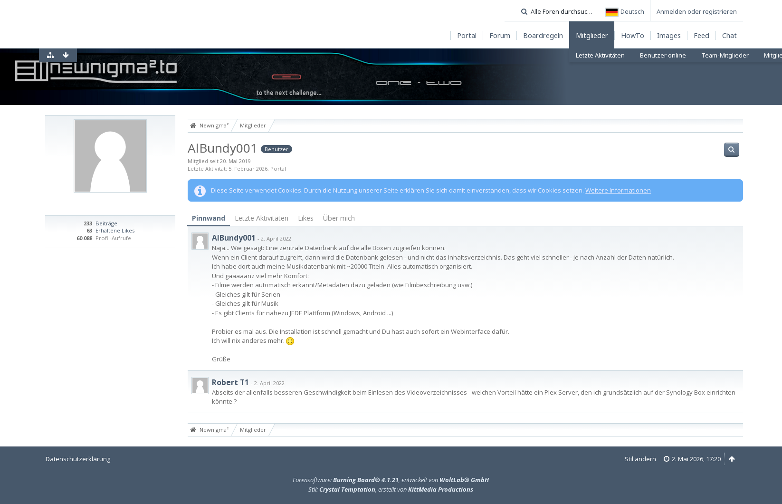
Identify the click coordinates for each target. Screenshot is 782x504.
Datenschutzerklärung (78, 459)
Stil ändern (640, 459)
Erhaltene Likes (114, 230)
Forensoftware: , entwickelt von (391, 479)
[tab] (208, 218)
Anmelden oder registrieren (697, 11)
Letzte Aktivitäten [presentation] (261, 218)
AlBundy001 (234, 238)
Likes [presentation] (306, 218)
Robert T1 (230, 382)
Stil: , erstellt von (390, 489)
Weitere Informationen (618, 190)
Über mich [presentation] (339, 218)
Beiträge (106, 223)
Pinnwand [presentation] (208, 218)
